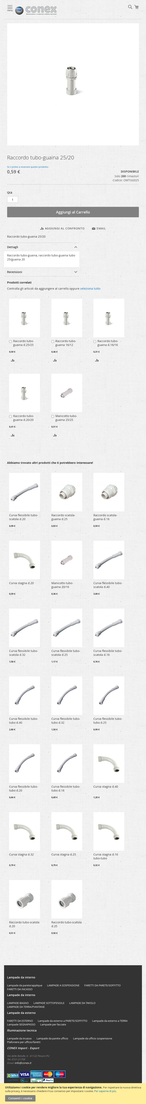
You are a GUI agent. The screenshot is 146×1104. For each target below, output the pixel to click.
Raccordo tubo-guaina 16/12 (65, 343)
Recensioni (14, 272)
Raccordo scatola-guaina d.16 (105, 517)
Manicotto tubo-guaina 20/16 (62, 585)
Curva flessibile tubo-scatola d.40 (107, 585)
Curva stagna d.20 (21, 583)
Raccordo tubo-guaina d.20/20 (23, 418)
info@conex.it (23, 1063)
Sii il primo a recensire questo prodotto (27, 166)
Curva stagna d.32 (21, 854)
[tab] (41, 247)
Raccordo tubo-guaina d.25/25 (23, 343)
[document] (73, 1094)
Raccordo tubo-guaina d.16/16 (107, 343)
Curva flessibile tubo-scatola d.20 (23, 517)
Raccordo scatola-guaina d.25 (63, 517)
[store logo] (48, 10)
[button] (12, 360)
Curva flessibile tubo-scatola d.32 (23, 653)
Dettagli (12, 247)
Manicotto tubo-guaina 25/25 (66, 418)
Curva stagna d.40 (105, 786)
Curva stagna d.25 (63, 854)
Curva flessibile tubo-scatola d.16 (107, 653)
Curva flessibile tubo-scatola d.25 (65, 653)
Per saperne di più (105, 1091)
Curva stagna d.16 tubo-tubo (105, 856)
